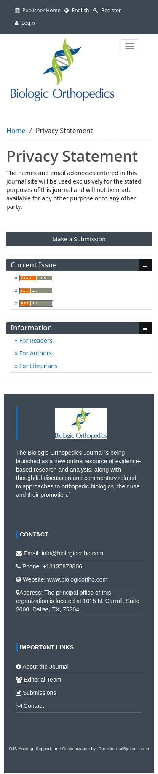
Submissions (39, 692)
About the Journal (45, 666)
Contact (34, 705)
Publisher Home (37, 10)
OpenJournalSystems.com (124, 749)
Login (25, 23)
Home (16, 130)
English (76, 10)
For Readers (35, 340)
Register (107, 10)
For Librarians (37, 366)
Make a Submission (79, 239)
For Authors (35, 353)
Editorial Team (42, 679)
